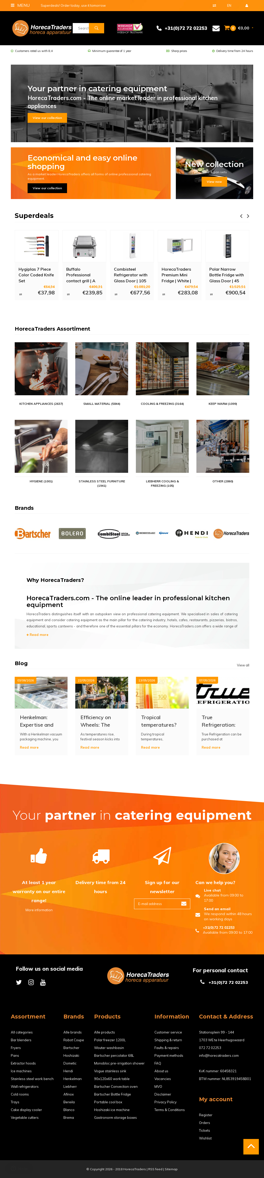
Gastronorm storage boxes (115, 1117)
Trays (15, 1102)
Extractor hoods (23, 1063)
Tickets (204, 1130)
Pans (15, 1055)
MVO (158, 1086)
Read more (37, 635)
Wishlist (205, 1138)
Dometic (70, 1063)
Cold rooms (20, 1094)
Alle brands (72, 1032)
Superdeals (34, 215)
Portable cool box (108, 1102)
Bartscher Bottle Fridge (112, 1094)
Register (205, 1115)
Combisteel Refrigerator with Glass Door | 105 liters (130, 275)
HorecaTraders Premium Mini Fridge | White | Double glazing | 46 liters (177, 275)
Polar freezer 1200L (110, 1040)
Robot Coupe (73, 1040)
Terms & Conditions (169, 1110)
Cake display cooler (26, 1110)
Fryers (16, 1048)
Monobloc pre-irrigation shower (119, 1063)
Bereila (69, 1102)
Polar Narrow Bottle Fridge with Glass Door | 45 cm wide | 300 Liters (226, 275)
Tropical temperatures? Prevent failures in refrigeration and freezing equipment (160, 721)
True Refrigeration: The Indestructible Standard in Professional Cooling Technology (218, 721)
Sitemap (171, 1169)
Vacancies (162, 1079)
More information (39, 910)
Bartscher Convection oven (116, 1086)
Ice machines (21, 1071)
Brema (68, 1117)
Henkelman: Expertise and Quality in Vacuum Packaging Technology (36, 721)
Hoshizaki (71, 1055)
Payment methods (168, 1055)
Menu (20, 5)
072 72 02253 (210, 1048)
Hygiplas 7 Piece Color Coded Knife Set (36, 275)
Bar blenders (21, 1040)
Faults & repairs (166, 1048)
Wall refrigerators (25, 1086)
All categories (22, 1032)
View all (243, 665)
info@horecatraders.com (219, 1055)
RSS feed (155, 1169)
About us (161, 1071)
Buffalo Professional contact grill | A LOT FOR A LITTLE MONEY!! (84, 275)
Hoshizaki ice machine (112, 1110)
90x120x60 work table (112, 1079)
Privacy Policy (165, 1102)
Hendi (68, 1071)
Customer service (168, 1032)
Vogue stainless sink (110, 1071)
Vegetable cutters (25, 1117)
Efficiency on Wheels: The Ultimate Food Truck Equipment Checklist (100, 721)
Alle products (104, 1032)
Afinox (68, 1094)
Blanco (69, 1110)
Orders (204, 1123)
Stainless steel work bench (32, 1079)
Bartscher (71, 1048)
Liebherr (70, 1086)
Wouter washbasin (109, 1048)
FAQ (157, 1063)
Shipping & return (168, 1040)
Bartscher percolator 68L (114, 1055)
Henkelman (72, 1079)
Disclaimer (162, 1094)
